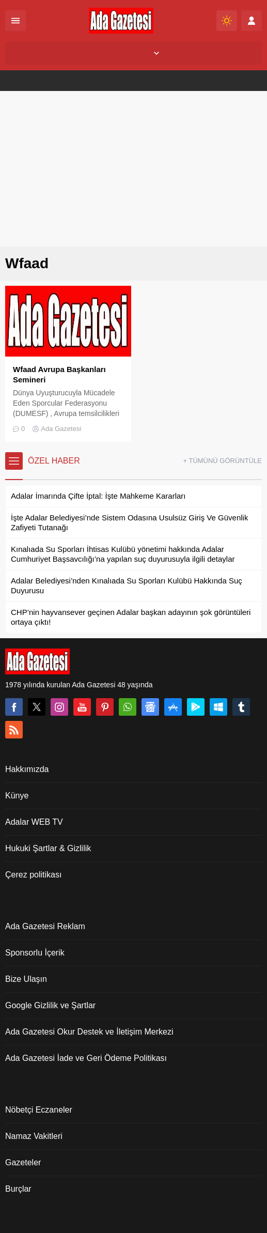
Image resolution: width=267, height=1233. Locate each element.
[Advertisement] (133, 169)
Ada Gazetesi (61, 429)
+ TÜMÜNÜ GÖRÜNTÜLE (222, 461)
